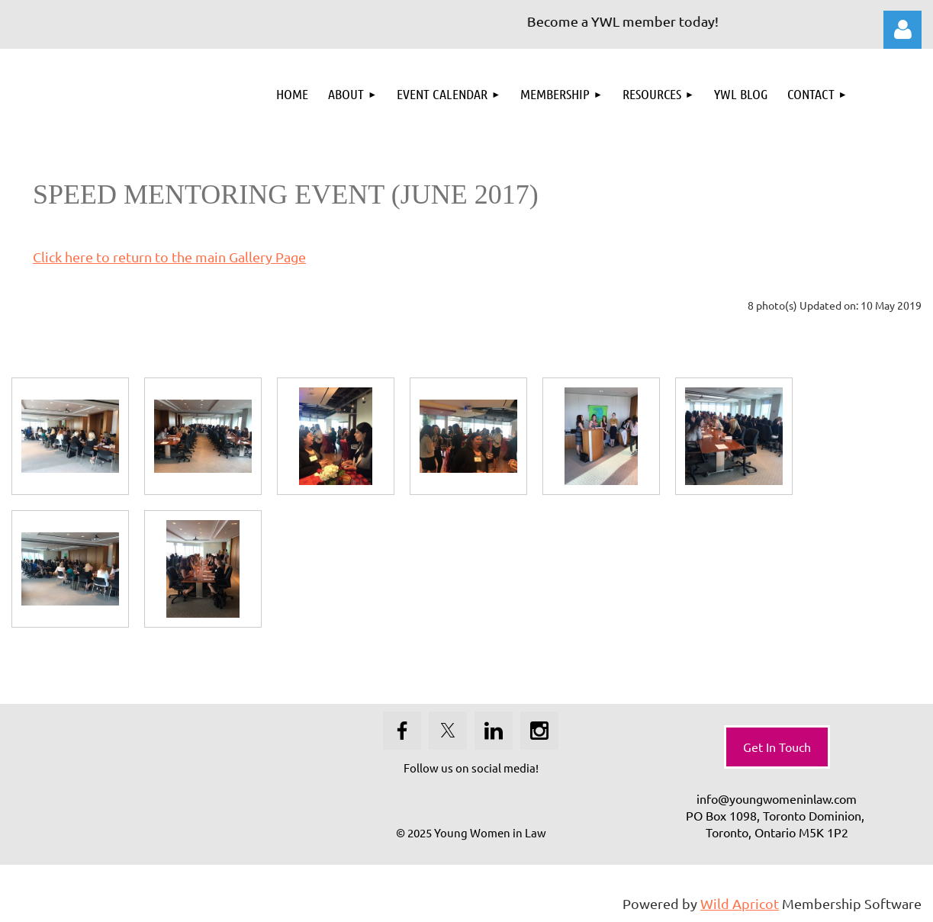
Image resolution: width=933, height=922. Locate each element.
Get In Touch (777, 746)
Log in (902, 30)
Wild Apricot (739, 903)
